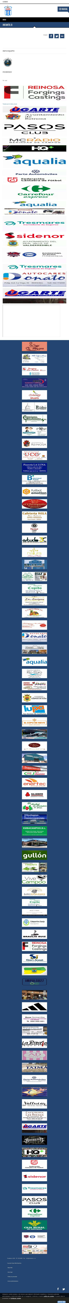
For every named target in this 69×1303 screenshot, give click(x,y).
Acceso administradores (13, 1281)
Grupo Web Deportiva (16, 1263)
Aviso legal (10, 1272)
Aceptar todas (61, 1302)
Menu (4, 20)
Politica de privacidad (12, 1276)
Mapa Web (10, 1267)
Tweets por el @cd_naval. (10, 104)
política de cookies (49, 1296)
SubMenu (5, 2)
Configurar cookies (16, 1298)
